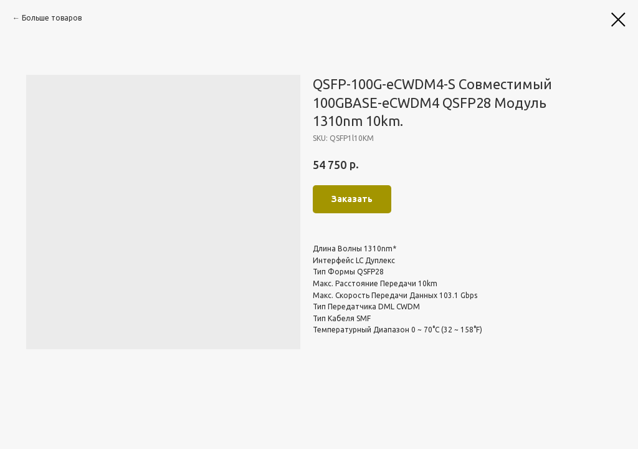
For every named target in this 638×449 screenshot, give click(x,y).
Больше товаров (52, 18)
